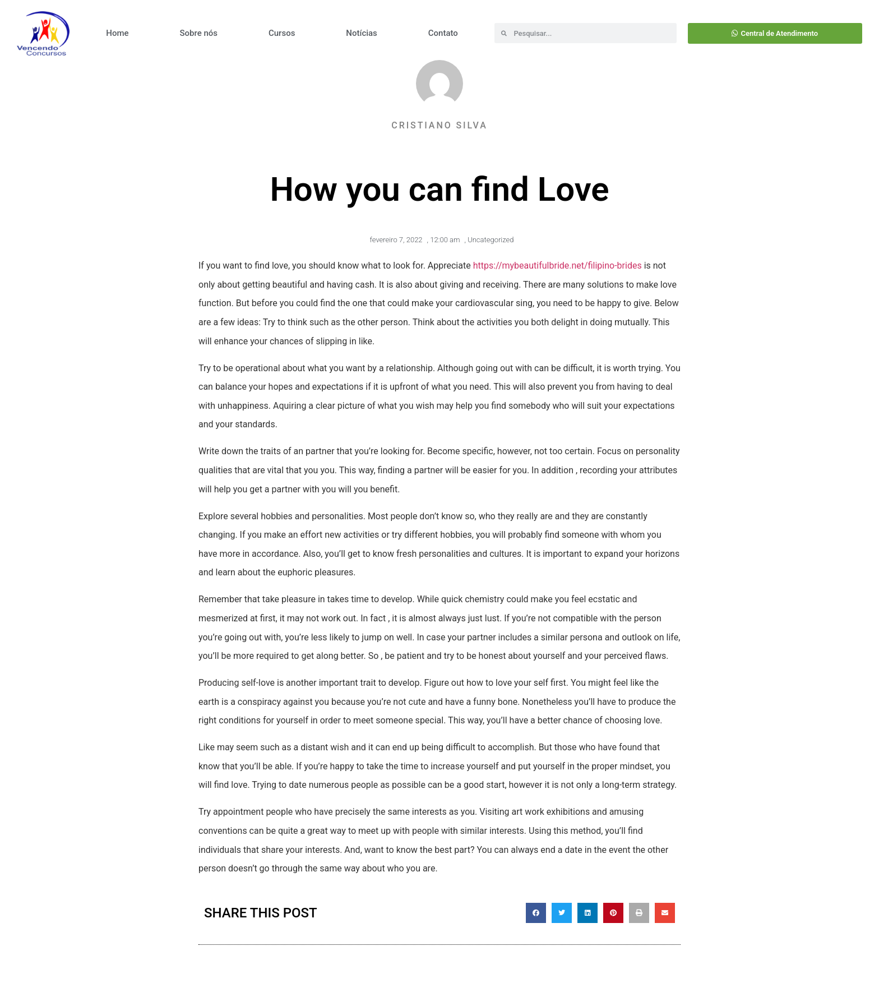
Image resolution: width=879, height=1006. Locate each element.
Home (117, 33)
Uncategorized (490, 240)
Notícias (361, 33)
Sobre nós (198, 33)
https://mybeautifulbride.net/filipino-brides (557, 265)
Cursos (282, 33)
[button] (536, 913)
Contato (443, 33)
